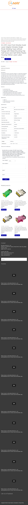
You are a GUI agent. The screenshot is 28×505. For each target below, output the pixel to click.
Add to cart (8, 59)
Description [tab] (3, 66)
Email (3, 174)
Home (2, 37)
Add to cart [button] (4, 209)
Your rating (5, 160)
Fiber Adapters (13, 37)
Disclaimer (16, 502)
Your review (5, 163)
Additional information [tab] (5, 68)
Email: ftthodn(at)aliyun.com (6, 253)
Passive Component (7, 37)
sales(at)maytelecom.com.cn (8, 252)
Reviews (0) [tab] (3, 70)
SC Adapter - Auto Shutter (6, 42)
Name (3, 170)
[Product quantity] (2, 59)
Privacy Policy (21, 502)
